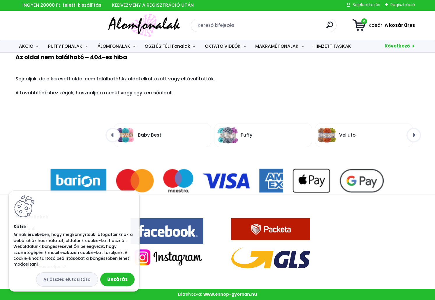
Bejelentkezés (366, 5)
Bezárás (117, 279)
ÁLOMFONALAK (113, 46)
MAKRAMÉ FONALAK (277, 46)
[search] (283, 27)
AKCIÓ (26, 46)
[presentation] (112, 135)
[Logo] (51, 25)
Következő (397, 46)
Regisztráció (402, 5)
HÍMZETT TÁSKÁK (332, 46)
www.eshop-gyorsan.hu (230, 294)
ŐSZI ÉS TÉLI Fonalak (167, 46)
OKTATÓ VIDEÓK (223, 46)
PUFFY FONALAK (65, 46)
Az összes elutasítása (67, 279)
